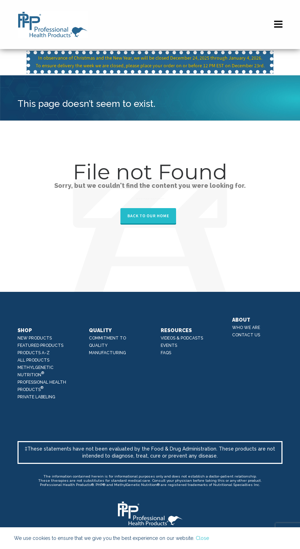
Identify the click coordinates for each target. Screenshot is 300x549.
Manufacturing (107, 352)
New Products (35, 338)
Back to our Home (148, 216)
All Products (33, 360)
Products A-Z (34, 352)
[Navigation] (278, 24)
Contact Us (246, 334)
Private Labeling (36, 396)
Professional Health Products (42, 386)
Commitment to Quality (107, 342)
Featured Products (40, 345)
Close (202, 538)
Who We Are (246, 327)
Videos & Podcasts (182, 338)
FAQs (166, 352)
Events (169, 345)
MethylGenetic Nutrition (36, 371)
